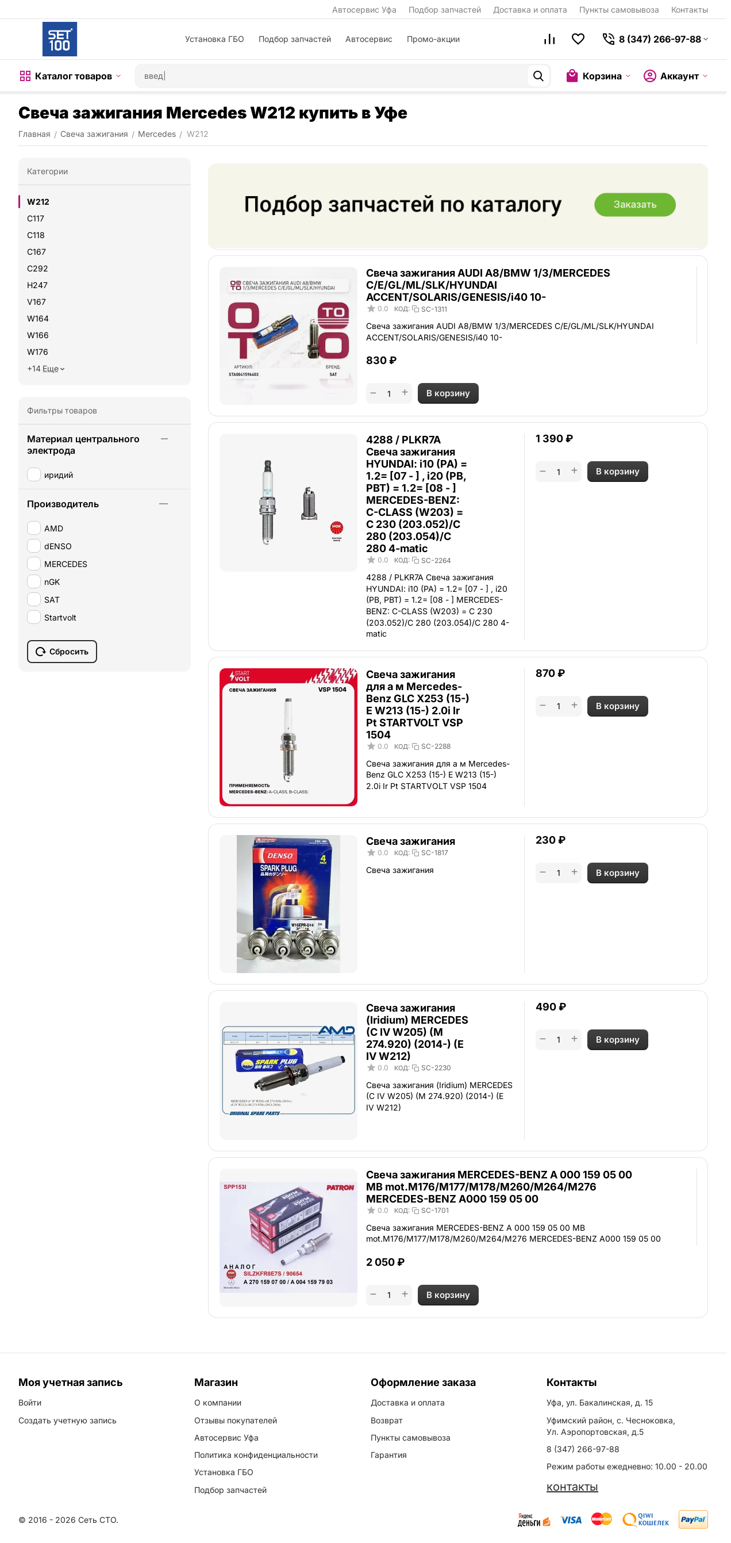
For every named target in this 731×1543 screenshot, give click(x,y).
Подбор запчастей (445, 9)
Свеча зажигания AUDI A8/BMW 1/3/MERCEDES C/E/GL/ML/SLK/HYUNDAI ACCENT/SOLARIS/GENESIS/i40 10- (488, 285)
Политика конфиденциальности (256, 1455)
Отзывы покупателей (235, 1420)
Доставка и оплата (530, 9)
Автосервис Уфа (364, 9)
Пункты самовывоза (619, 9)
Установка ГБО (214, 39)
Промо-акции (433, 39)
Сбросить (62, 651)
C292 (37, 268)
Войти (29, 1402)
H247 (37, 285)
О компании (217, 1402)
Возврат (387, 1420)
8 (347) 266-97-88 (583, 1449)
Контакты (689, 9)
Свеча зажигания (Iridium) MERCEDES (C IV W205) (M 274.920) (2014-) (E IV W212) (417, 1032)
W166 (38, 335)
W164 (38, 318)
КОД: (402, 309)
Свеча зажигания (410, 841)
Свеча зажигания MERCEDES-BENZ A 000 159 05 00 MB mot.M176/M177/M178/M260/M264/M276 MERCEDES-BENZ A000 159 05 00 (499, 1187)
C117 (35, 218)
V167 (36, 302)
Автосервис (369, 39)
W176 (37, 352)
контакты (572, 1487)
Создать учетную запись (67, 1420)
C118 (36, 235)
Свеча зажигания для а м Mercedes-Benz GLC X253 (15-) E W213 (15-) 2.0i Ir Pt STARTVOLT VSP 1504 (418, 704)
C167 (36, 251)
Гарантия (389, 1455)
